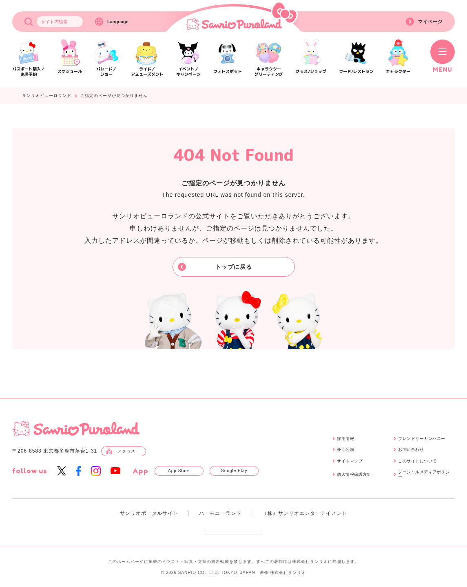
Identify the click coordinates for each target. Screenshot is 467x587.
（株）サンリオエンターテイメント (304, 513)
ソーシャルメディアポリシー (423, 474)
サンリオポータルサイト (149, 513)
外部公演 (345, 449)
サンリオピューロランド (46, 96)
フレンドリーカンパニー (421, 438)
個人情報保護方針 (354, 474)
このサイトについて (417, 461)
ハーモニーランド (220, 513)
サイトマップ (350, 461)
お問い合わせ (411, 449)
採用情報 (345, 438)
